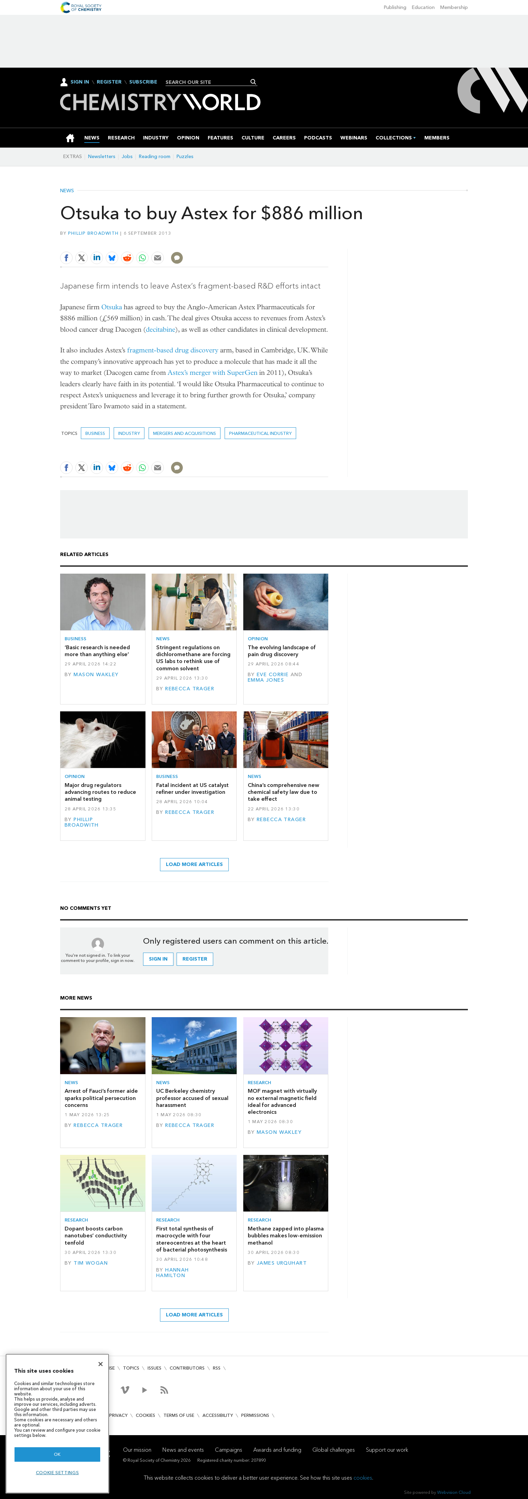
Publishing (395, 7)
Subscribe (143, 82)
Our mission (137, 1450)
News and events (183, 1450)
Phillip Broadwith (93, 233)
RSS (216, 1368)
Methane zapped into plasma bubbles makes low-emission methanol (286, 1235)
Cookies (145, 1415)
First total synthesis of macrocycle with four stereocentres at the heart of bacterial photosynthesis (191, 1239)
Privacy (118, 1415)
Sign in (158, 959)
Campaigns (228, 1450)
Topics (131, 1368)
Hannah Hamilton (172, 1272)
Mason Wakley (96, 675)
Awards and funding (277, 1450)
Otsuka (111, 307)
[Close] (100, 1364)
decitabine (160, 329)
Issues (154, 1368)
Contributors (187, 1368)
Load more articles (194, 864)
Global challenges (333, 1450)
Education (423, 7)
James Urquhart (282, 1263)
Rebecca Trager (189, 689)
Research (259, 1082)
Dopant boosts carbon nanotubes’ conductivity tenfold (96, 1235)
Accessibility (217, 1415)
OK (57, 1454)
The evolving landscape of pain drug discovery (282, 651)
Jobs (127, 156)
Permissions (255, 1415)
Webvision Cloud (454, 1492)
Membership (454, 7)
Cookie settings (57, 1472)
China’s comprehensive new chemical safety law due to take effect (283, 792)
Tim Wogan (91, 1263)
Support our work (387, 1450)
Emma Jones (266, 680)
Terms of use (178, 1415)
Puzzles (185, 156)
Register (109, 82)
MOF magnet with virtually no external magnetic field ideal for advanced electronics (282, 1101)
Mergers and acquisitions (184, 433)
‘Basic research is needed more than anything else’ (97, 651)
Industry (129, 433)
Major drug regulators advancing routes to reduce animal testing (100, 792)
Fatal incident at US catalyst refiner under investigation (192, 788)
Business (95, 433)
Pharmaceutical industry (260, 433)
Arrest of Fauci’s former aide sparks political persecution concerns (101, 1098)
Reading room (154, 156)
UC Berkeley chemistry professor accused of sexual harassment (192, 1098)
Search (253, 82)
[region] (57, 1423)
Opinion (258, 638)
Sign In (79, 82)
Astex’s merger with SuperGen (212, 373)
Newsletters (101, 156)
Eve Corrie (273, 675)
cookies (362, 1477)
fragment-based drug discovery (172, 350)
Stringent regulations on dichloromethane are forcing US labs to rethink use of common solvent (193, 658)
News (67, 191)
